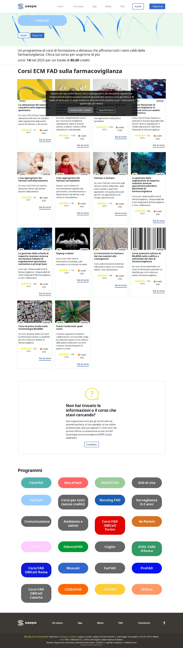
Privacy (64, 636)
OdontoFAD (73, 546)
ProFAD (147, 568)
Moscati (73, 568)
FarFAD (110, 568)
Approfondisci (106, 110)
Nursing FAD (110, 500)
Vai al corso (45, 139)
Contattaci (91, 444)
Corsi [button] (60, 6)
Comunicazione (37, 521)
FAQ (122, 6)
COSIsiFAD (73, 589)
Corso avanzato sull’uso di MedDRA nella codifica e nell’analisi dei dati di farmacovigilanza (146, 257)
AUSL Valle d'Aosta (147, 548)
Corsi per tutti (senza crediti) (73, 502)
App (94, 6)
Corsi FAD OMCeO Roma (36, 570)
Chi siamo (78, 6)
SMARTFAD (110, 482)
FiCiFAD (110, 589)
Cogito (110, 546)
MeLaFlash (73, 482)
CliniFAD (36, 482)
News (108, 6)
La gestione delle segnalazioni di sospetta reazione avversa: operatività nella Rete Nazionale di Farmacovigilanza (145, 185)
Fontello (99, 645)
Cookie (72, 636)
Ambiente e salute (73, 523)
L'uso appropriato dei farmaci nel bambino (68, 179)
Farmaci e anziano (104, 178)
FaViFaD (36, 500)
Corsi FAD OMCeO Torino (110, 525)
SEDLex (147, 589)
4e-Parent (147, 521)
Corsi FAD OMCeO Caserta (36, 593)
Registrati (158, 6)
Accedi (138, 6)
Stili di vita (147, 482)
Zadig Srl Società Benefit (37, 636)
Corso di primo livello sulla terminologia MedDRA (33, 327)
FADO (36, 546)
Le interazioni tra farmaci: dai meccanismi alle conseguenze (109, 256)
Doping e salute (65, 253)
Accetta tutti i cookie (80, 110)
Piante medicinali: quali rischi (69, 327)
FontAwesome (90, 645)
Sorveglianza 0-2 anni (146, 502)
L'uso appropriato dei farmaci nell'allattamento (33, 179)
